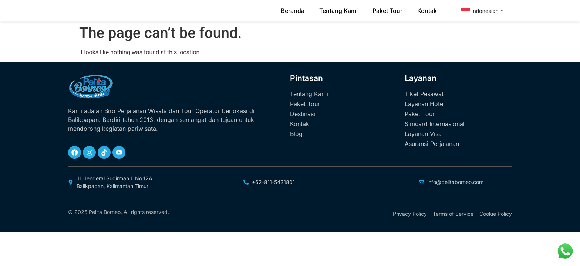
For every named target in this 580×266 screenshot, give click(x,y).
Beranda (292, 13)
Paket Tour (387, 13)
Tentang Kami (338, 13)
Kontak (427, 13)
